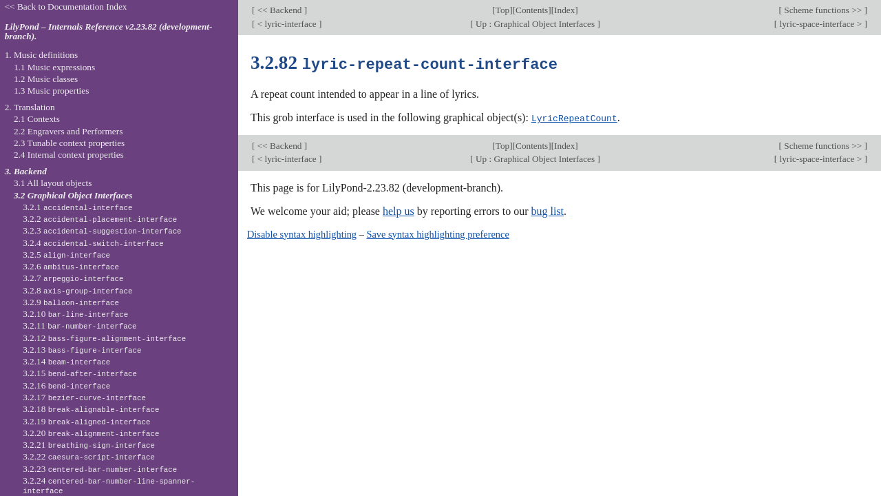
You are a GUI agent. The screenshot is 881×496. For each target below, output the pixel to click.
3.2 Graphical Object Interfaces (73, 195)
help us (398, 210)
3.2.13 (82, 349)
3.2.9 (71, 302)
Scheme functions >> (823, 10)
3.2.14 (66, 361)
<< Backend (279, 10)
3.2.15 (80, 373)
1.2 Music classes (46, 79)
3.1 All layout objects (53, 183)
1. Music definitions (41, 55)
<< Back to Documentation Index (66, 6)
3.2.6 (71, 266)
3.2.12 (104, 338)
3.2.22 (89, 456)
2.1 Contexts (37, 119)
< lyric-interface (287, 24)
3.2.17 (84, 397)
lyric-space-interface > (820, 24)
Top (502, 10)
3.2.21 (89, 445)
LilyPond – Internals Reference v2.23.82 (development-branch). (109, 31)
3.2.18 (91, 409)
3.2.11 (79, 325)
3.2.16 (66, 385)
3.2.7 (73, 278)
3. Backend (26, 171)
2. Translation (30, 107)
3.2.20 (91, 433)
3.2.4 (93, 243)
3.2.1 (77, 207)
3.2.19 (86, 421)
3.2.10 (75, 314)
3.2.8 (77, 290)
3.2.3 (102, 230)
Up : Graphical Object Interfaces (535, 24)
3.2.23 (100, 469)
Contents (532, 10)
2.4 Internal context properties (69, 154)
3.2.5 (66, 254)
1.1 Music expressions (54, 67)
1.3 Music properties (51, 90)
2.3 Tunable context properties (69, 143)
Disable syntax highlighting (302, 232)
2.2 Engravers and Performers (68, 131)
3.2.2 (100, 219)
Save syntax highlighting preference (437, 232)
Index (564, 10)
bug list (547, 210)
